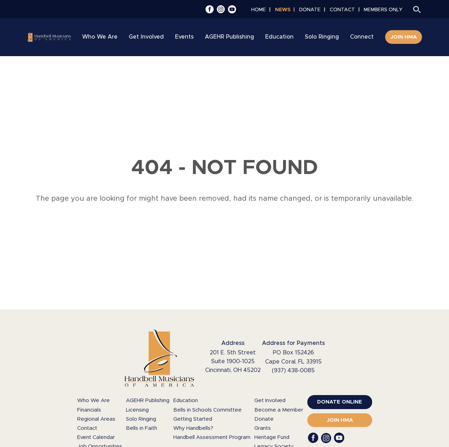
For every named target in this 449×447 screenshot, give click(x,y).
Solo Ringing (141, 419)
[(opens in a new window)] (339, 402)
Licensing (137, 410)
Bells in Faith (141, 428)
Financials (89, 410)
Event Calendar (96, 437)
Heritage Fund (271, 437)
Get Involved (270, 400)
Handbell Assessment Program (211, 437)
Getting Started (192, 419)
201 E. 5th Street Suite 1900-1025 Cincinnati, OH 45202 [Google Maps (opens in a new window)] (233, 361)
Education (185, 400)
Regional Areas (96, 419)
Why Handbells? (193, 428)
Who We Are (93, 400)
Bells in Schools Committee (207, 410)
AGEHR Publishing (147, 400)
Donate (264, 419)
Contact (87, 428)
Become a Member (278, 410)
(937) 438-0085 (293, 370)
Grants (262, 428)
